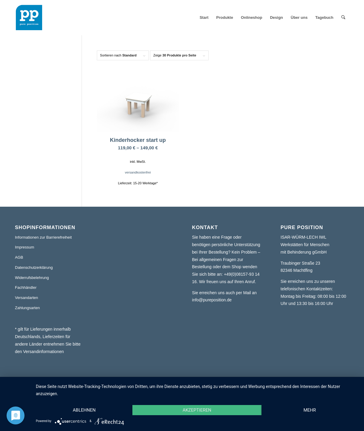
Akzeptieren (197, 410)
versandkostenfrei (138, 172)
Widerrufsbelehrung (32, 277)
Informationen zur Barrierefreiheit (43, 237)
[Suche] (343, 17)
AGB (19, 257)
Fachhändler (25, 287)
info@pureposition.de (212, 299)
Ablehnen (84, 410)
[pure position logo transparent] (29, 17)
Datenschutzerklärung (34, 267)
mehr (309, 410)
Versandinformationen (43, 351)
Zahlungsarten (27, 308)
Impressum (24, 247)
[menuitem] (204, 17)
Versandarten (26, 297)
